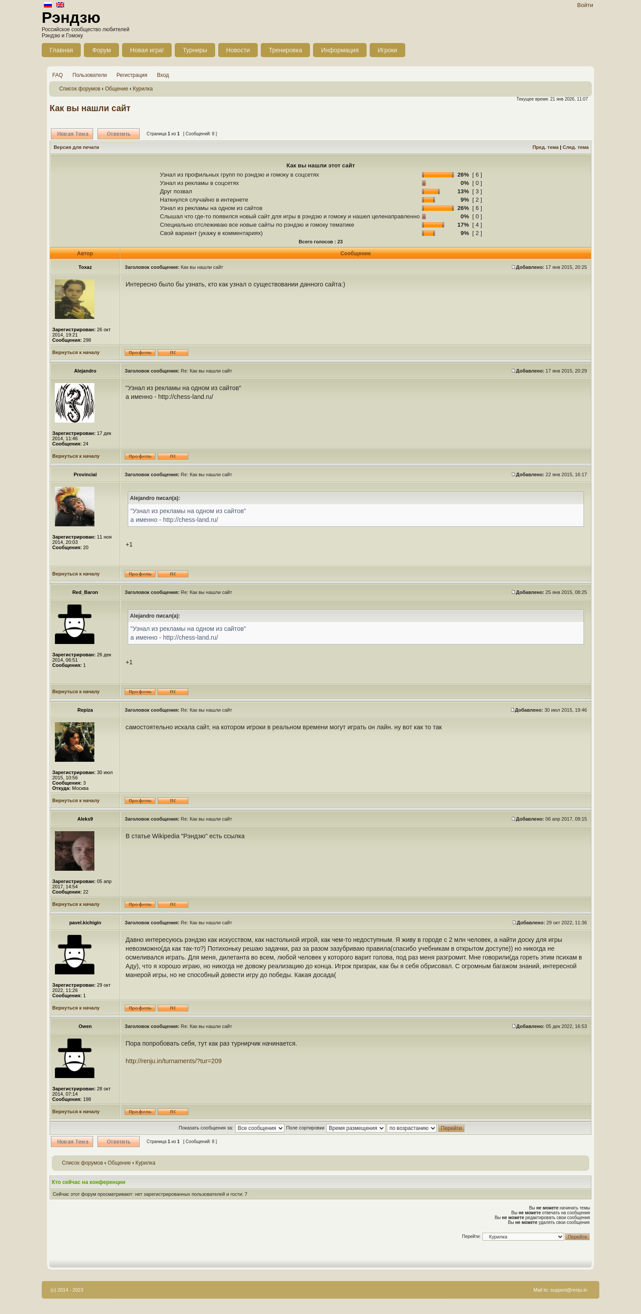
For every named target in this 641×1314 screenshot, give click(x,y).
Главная (61, 50)
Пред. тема (545, 147)
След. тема (575, 147)
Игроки (387, 50)
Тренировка (285, 50)
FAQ (57, 75)
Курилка (143, 89)
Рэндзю (71, 17)
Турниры (195, 50)
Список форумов (80, 89)
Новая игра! (147, 50)
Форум (101, 50)
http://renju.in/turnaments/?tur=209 (174, 1060)
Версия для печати (76, 147)
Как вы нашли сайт (90, 108)
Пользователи (89, 75)
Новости (238, 50)
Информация (340, 50)
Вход (163, 75)
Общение (116, 89)
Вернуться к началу (76, 352)
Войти (585, 5)
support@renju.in (569, 1289)
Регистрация (131, 75)
